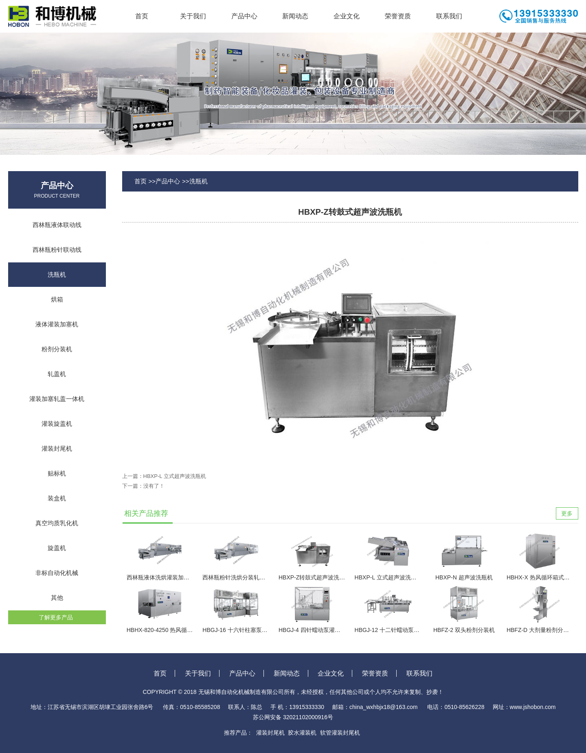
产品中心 (244, 16)
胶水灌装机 (302, 732)
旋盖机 (57, 547)
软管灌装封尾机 (340, 732)
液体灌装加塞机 (56, 324)
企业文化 (347, 16)
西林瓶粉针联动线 (57, 249)
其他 (57, 597)
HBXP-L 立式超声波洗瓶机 (174, 476)
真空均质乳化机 (56, 523)
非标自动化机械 (56, 572)
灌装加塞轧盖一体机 (56, 398)
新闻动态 (295, 16)
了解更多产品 (56, 617)
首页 (141, 16)
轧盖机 (57, 373)
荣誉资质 (398, 16)
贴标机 (57, 473)
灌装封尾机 (57, 448)
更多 (567, 513)
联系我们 (449, 16)
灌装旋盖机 (57, 423)
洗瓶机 (57, 274)
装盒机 (57, 498)
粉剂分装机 (57, 349)
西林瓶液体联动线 (57, 224)
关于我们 (193, 16)
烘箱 (57, 299)
